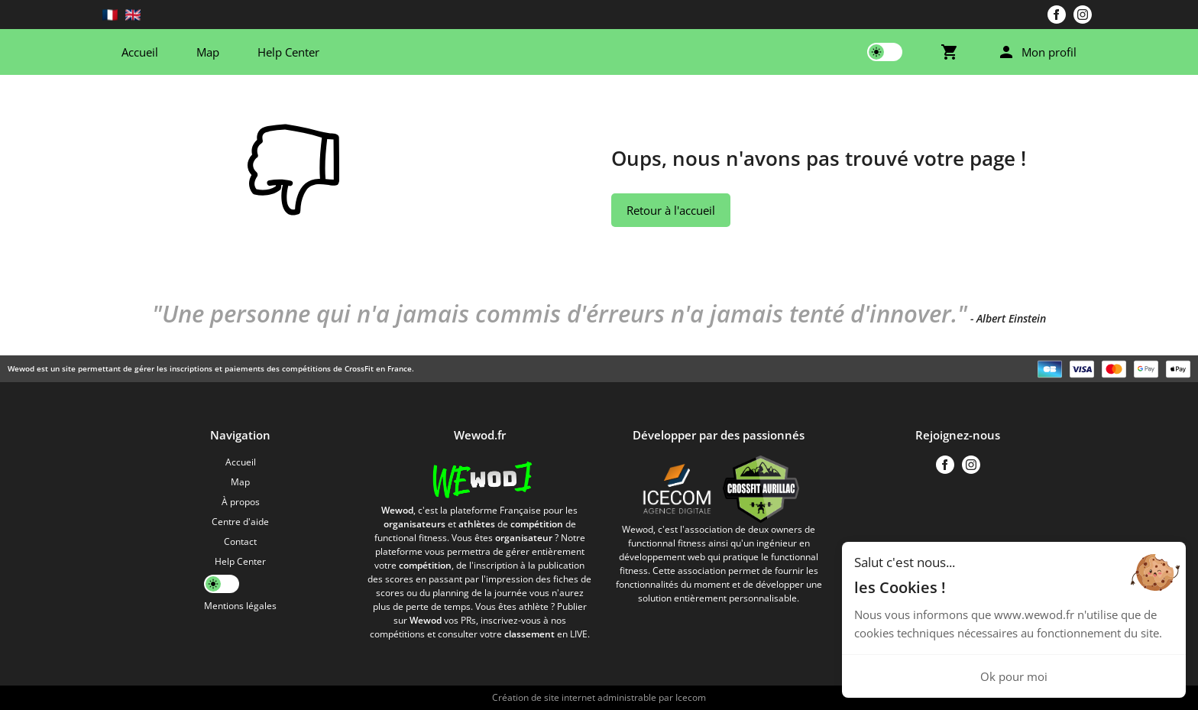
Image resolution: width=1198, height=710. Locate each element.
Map (207, 52)
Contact (240, 541)
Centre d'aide (240, 521)
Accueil (139, 52)
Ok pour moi (1013, 676)
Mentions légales (240, 605)
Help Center (288, 52)
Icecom (690, 697)
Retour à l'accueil (671, 210)
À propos (241, 501)
